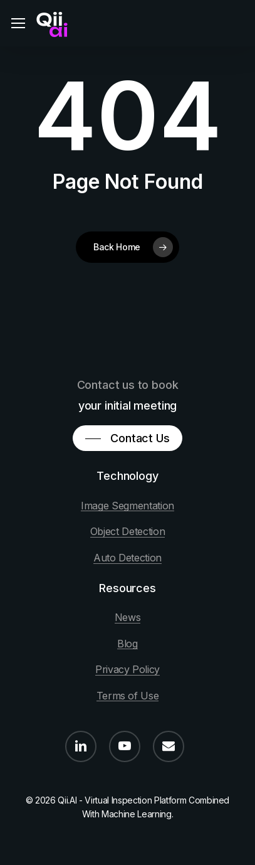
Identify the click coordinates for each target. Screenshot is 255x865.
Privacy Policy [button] (127, 670)
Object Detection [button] (127, 532)
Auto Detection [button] (127, 558)
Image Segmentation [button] (127, 506)
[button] (18, 23)
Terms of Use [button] (127, 696)
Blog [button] (127, 644)
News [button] (128, 618)
